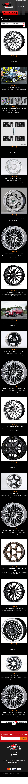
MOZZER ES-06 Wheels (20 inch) (14, 178)
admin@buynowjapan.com (14, 762)
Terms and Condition (21, 773)
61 (12, 722)
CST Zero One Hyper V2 (14, 87)
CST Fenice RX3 (14, 646)
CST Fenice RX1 (14, 322)
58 (6, 722)
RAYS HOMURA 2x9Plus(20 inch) (14, 292)
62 (14, 722)
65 (20, 722)
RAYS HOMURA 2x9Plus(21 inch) (14, 427)
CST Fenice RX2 (14, 464)
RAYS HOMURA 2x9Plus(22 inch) (14, 608)
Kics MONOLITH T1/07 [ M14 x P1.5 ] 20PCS (14, 109)
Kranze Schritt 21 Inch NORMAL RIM (14, 712)
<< (2, 722)
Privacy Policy (5, 773)
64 (18, 722)
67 (24, 722)
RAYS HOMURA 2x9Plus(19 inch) (14, 58)
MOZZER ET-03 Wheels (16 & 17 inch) (14, 351)
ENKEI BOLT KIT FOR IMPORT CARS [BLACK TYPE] (14, 149)
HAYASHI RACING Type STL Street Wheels (14, 217)
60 (10, 722)
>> (15, 724)
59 (8, 722)
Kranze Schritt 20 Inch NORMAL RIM (14, 388)
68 (26, 722)
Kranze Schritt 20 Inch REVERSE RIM (14, 530)
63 (16, 722)
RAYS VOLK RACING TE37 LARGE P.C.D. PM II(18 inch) (14, 569)
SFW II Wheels (14, 675)
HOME (2, 19)
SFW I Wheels (14, 493)
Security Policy (12, 773)
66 (22, 722)
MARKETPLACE (8, 19)
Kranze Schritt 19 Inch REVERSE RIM (14, 254)
